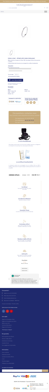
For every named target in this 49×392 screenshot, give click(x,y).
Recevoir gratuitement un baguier (14, 76)
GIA (34, 165)
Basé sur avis (33, 387)
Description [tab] (10, 86)
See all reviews (24, 268)
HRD (38, 165)
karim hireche (17, 275)
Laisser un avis (24, 270)
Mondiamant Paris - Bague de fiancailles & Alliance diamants (36, 384)
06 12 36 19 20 (29, 120)
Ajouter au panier (15, 80)
